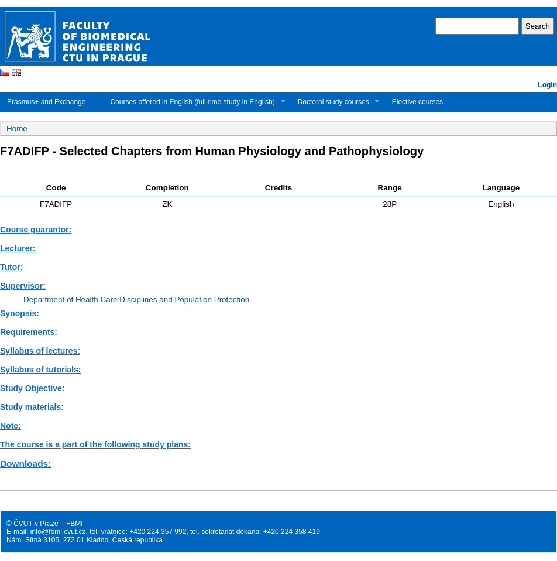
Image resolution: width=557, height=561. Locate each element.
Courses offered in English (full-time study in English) (194, 101)
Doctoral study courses (335, 101)
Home (16, 128)
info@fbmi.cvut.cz (58, 532)
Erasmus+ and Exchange (46, 102)
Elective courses (417, 102)
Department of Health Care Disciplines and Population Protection (136, 299)
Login (547, 85)
